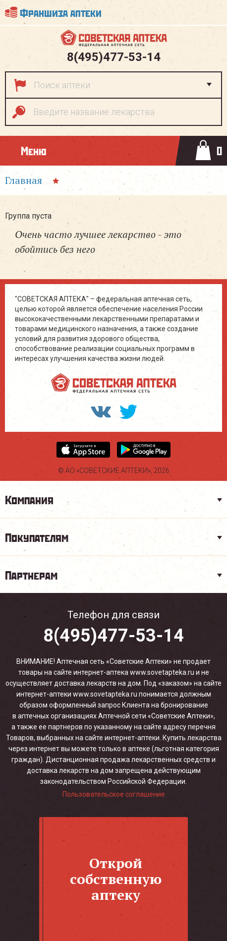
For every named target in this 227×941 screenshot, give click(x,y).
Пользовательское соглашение (113, 794)
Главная (23, 180)
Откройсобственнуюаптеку (116, 879)
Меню (33, 150)
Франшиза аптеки (61, 12)
